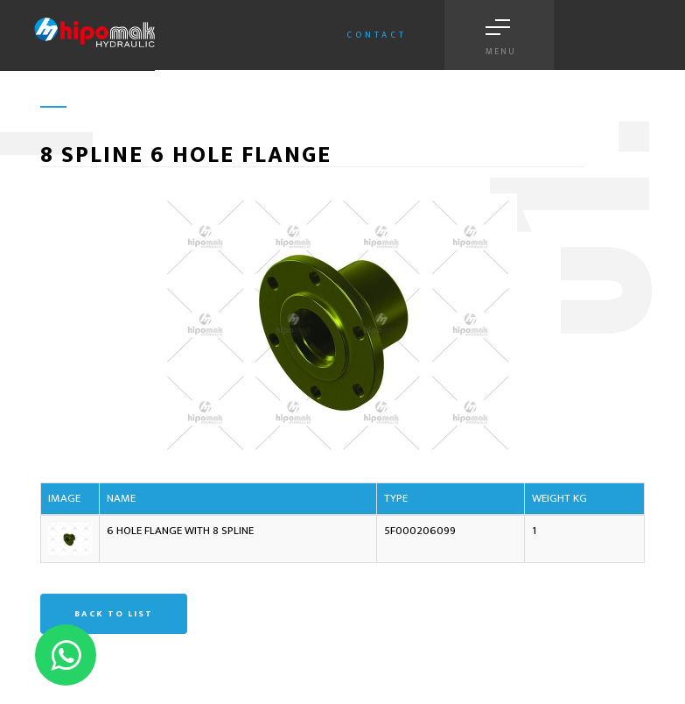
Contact (376, 35)
